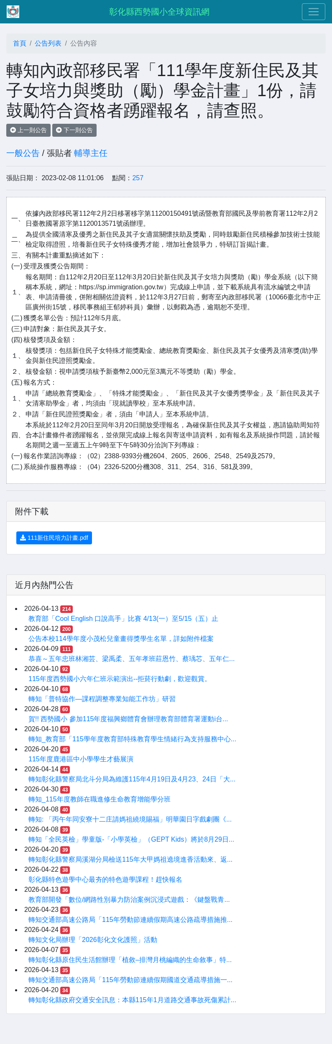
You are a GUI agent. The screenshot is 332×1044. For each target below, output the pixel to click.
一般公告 (23, 153)
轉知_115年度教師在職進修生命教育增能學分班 (99, 799)
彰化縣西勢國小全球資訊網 (159, 11)
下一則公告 (74, 130)
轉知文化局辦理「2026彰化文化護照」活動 (92, 939)
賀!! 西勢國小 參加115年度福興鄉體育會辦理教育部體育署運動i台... (128, 718)
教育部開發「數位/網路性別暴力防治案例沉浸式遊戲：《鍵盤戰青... (129, 899)
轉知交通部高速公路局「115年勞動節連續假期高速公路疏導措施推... (130, 919)
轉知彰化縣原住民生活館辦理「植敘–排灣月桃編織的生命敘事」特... (130, 959)
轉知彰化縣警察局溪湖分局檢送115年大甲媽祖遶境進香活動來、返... (130, 859)
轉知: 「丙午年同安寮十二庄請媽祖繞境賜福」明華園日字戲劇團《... (130, 819)
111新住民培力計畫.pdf (54, 537)
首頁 (19, 43)
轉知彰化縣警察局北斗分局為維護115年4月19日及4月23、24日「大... (131, 779)
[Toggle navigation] (313, 11)
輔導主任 (90, 153)
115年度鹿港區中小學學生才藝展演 (80, 759)
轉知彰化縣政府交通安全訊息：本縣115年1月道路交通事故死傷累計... (132, 999)
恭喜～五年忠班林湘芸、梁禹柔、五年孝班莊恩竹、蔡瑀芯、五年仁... (131, 658)
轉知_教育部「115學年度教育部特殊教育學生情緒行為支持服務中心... (132, 739)
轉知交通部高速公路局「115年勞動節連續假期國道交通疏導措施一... (130, 979)
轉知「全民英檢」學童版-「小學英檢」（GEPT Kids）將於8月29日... (131, 839)
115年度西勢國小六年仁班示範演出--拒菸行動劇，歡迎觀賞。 (119, 678)
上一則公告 (28, 130)
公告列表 (48, 43)
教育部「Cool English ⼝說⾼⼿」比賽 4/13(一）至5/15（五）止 (123, 618)
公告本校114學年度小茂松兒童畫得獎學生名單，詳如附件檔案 (121, 638)
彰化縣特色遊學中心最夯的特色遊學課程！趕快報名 (105, 879)
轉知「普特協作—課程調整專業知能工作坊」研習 (102, 698)
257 (137, 177)
